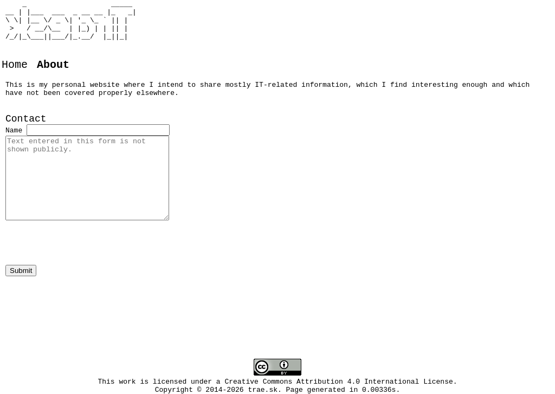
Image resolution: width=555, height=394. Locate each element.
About (53, 77)
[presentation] (87, 266)
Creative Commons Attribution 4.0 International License (339, 382)
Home (15, 77)
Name (13, 152)
